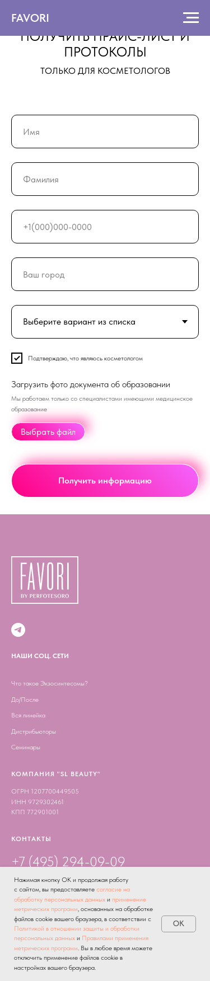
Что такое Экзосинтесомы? (49, 683)
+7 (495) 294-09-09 (68, 861)
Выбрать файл (48, 432)
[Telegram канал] (18, 630)
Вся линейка (28, 715)
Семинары (25, 747)
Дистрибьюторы (33, 731)
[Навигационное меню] (191, 18)
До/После (25, 699)
